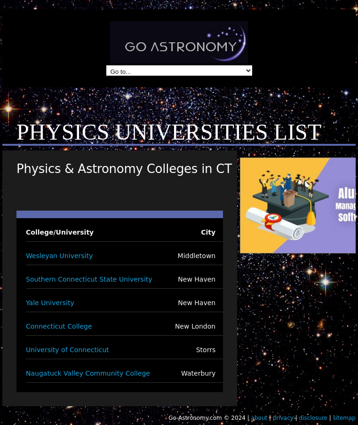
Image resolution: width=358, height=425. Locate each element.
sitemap (344, 418)
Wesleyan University (59, 256)
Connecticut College (59, 326)
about (259, 418)
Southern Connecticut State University (89, 279)
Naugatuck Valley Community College (88, 373)
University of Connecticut (67, 350)
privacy (283, 418)
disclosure (313, 418)
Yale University (50, 303)
